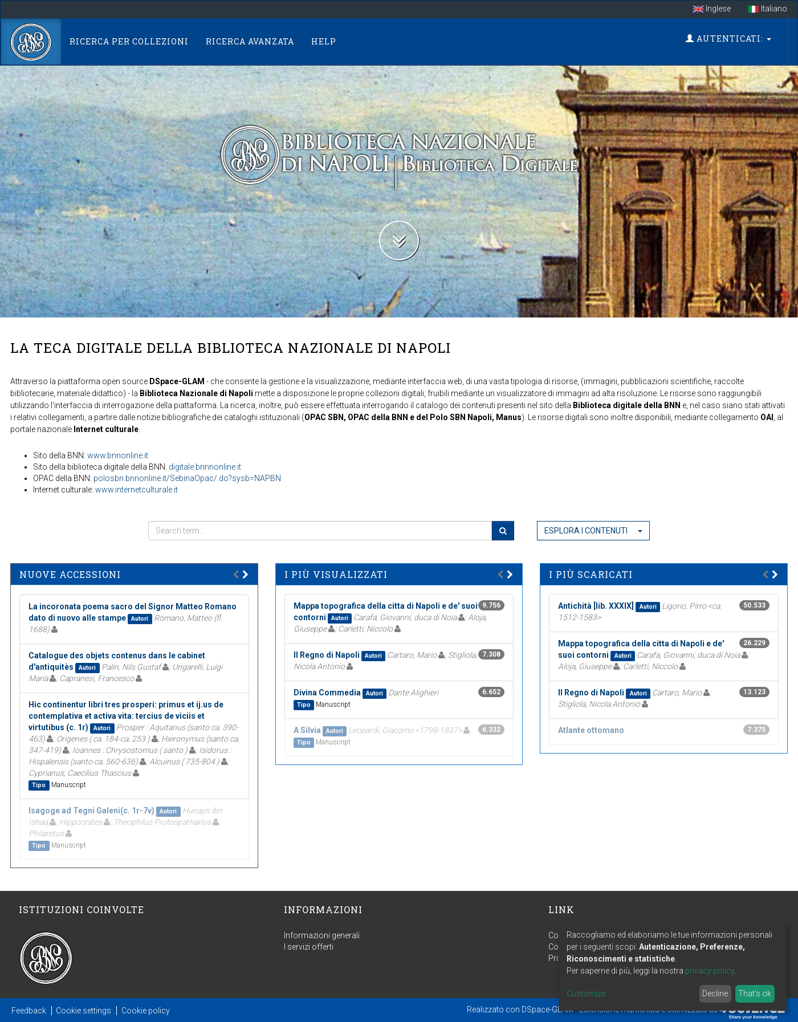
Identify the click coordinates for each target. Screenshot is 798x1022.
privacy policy (709, 970)
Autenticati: (728, 38)
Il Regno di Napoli (327, 654)
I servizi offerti (308, 946)
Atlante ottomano (591, 730)
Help (323, 41)
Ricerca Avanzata (250, 41)
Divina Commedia (327, 692)
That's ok (754, 993)
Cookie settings (83, 1010)
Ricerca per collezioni (129, 41)
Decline (715, 993)
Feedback (28, 1010)
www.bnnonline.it (117, 455)
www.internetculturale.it (136, 489)
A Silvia (307, 730)
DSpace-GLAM (547, 1008)
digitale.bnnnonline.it (205, 466)
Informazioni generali (322, 935)
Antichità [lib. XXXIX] (596, 605)
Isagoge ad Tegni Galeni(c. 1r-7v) (91, 810)
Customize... (588, 993)
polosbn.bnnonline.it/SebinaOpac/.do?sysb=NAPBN (187, 478)
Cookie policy (145, 1010)
